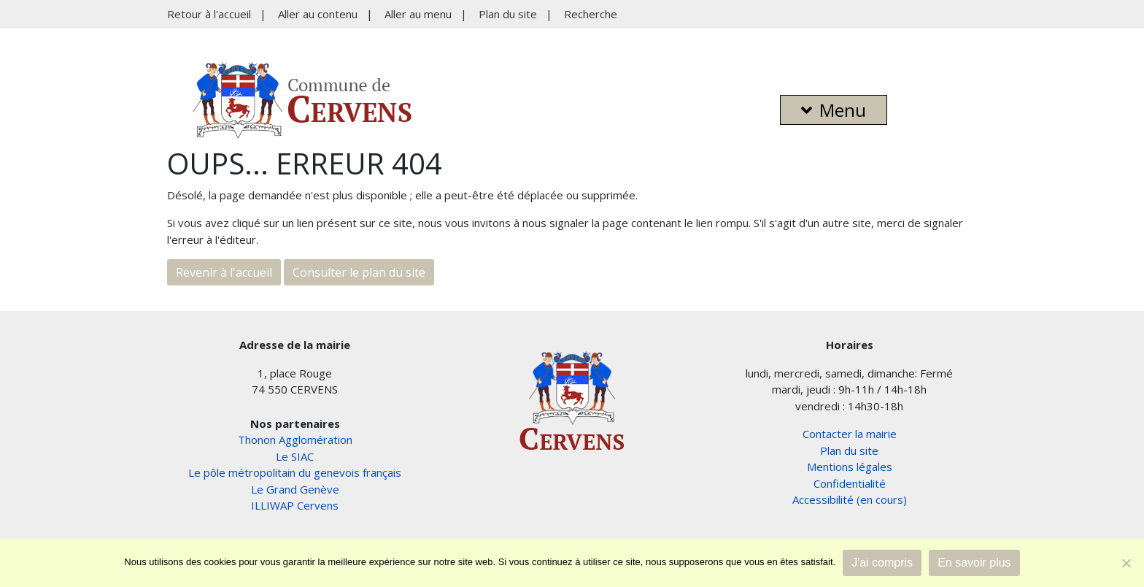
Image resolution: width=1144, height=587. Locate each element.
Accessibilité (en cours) (849, 499)
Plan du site (508, 14)
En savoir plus (974, 562)
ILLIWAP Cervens (295, 505)
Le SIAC (295, 456)
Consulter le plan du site (359, 272)
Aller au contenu (318, 14)
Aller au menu (418, 14)
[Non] (1125, 563)
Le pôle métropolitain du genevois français (294, 472)
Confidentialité (849, 483)
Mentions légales (849, 466)
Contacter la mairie (850, 433)
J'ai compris (882, 562)
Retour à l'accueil (209, 14)
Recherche (590, 14)
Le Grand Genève (295, 489)
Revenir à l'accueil (224, 272)
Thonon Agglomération (295, 439)
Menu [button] (833, 110)
